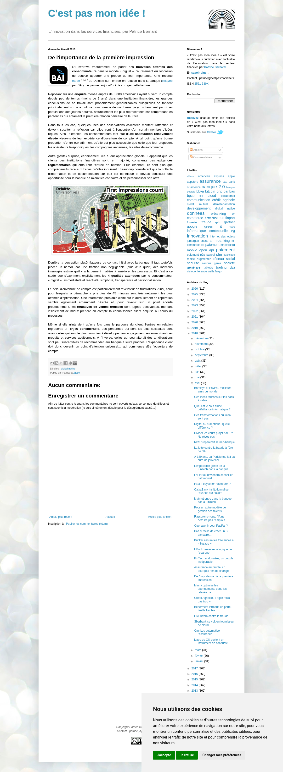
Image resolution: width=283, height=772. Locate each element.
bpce (190, 196)
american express (211, 176)
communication (198, 200)
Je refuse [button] (187, 755)
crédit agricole (223, 200)
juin (197, 372)
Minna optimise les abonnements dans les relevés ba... (210, 589)
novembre (202, 344)
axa (225, 181)
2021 (195, 316)
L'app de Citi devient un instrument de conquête (211, 641)
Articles (196, 150)
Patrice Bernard (215, 67)
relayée (167, 81)
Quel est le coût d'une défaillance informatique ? (212, 407)
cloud (212, 196)
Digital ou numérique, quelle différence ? (212, 425)
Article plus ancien (159, 516)
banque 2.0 (213, 186)
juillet (198, 366)
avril (198, 383)
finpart (230, 218)
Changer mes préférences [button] (222, 755)
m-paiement (210, 245)
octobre (200, 349)
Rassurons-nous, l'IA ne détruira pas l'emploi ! (209, 518)
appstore (192, 181)
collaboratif (228, 196)
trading (221, 267)
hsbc (232, 226)
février (199, 655)
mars (198, 650)
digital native (68, 368)
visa (232, 267)
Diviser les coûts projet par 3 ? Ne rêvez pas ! (213, 434)
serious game (211, 263)
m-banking (222, 241)
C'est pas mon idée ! (97, 13)
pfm (219, 254)
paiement (225, 249)
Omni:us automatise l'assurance (207, 632)
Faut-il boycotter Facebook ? (212, 483)
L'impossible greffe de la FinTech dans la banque (211, 467)
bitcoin (210, 191)
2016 (195, 674)
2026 (195, 288)
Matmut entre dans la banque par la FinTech (213, 500)
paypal (210, 254)
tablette (208, 267)
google (192, 226)
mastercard (228, 245)
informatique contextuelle (207, 231)
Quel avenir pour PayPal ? (211, 525)
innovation (197, 235)
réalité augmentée (199, 259)
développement (198, 208)
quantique (229, 254)
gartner (229, 222)
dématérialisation (224, 204)
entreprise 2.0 (214, 218)
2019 (195, 328)
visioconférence (197, 271)
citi (201, 196)
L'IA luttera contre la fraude (211, 616)
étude (76, 81)
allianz (190, 176)
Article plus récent (60, 516)
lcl (211, 241)
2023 (195, 305)
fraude (206, 222)
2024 (195, 300)
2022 (195, 311)
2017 (195, 668)
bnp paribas (225, 191)
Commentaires (201, 157)
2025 (195, 294)
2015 (195, 679)
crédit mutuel (197, 204)
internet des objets (222, 236)
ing (233, 231)
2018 (195, 333)
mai (197, 377)
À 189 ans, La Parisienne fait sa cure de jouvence (214, 458)
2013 (195, 690)
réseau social (224, 259)
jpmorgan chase (197, 241)
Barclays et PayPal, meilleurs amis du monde (212, 389)
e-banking (218, 213)
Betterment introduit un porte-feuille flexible (213, 608)
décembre (202, 338)
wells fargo (214, 271)
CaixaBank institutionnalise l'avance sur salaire (211, 491)
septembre (202, 355)
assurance (210, 181)
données (196, 213)
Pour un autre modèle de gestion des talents (210, 509)
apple (231, 176)
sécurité (193, 263)
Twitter (211, 132)
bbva (200, 191)
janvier (199, 661)
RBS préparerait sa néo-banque (214, 442)
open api (206, 250)
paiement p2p (196, 254)
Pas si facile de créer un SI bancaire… (211, 532)
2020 (195, 322)
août (198, 360)
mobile (192, 250)
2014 (195, 685)
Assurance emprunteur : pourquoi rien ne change (211, 569)
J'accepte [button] (164, 755)
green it (213, 226)
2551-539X (201, 83)
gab (217, 222)
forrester (192, 222)
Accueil (110, 516)
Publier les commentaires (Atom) (87, 523)
